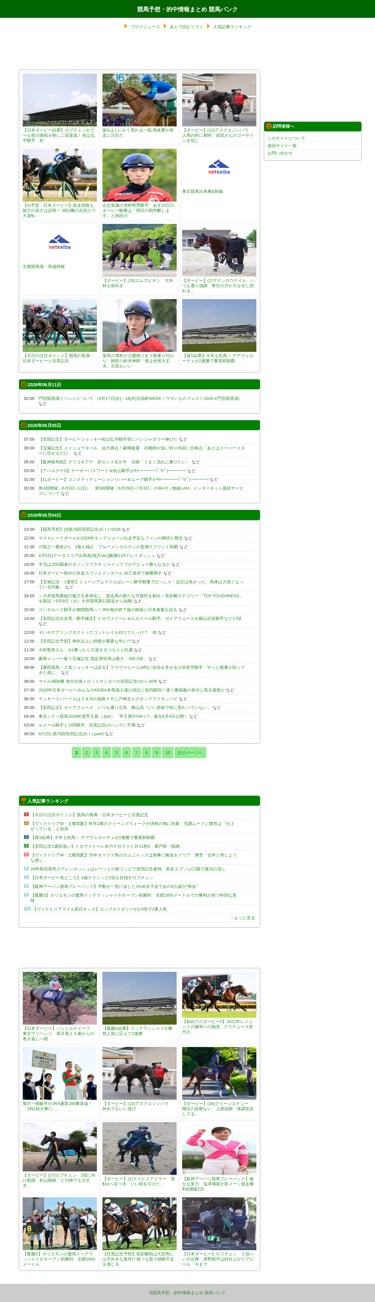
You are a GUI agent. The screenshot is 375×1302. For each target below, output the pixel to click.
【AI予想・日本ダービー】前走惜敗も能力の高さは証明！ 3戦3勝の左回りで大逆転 (60, 208)
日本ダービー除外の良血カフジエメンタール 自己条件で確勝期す (100, 573)
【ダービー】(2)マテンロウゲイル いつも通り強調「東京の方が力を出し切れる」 (219, 283)
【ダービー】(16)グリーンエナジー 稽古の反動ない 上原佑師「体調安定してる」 (219, 1106)
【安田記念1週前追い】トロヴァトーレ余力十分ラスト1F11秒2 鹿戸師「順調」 (107, 846)
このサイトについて (286, 138)
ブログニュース (145, 26)
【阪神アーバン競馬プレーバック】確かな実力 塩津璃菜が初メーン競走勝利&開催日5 (219, 1181)
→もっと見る (242, 917)
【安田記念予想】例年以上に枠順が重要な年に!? (85, 641)
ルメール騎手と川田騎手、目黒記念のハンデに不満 (87, 725)
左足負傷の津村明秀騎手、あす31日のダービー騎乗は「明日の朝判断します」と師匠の (139, 208)
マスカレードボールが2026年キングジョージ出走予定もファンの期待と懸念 (111, 538)
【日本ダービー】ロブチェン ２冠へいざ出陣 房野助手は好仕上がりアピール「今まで (219, 1256)
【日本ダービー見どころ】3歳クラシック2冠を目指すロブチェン (91, 877)
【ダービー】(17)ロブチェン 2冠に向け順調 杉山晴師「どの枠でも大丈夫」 (60, 1178)
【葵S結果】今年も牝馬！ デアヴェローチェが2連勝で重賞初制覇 (219, 355)
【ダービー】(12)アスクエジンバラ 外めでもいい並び (139, 1103)
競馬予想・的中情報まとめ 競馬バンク (187, 9)
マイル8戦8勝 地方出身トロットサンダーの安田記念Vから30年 (98, 681)
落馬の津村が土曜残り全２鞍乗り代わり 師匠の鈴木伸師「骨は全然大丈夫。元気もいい (139, 358)
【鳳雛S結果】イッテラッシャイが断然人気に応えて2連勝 (139, 1028)
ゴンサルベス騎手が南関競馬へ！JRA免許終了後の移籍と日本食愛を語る (108, 609)
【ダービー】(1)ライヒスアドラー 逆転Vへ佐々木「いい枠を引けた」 (139, 1178)
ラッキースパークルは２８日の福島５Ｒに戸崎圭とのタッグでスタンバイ (108, 698)
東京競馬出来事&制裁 (219, 189)
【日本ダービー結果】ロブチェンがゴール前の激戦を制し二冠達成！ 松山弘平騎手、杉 (60, 132)
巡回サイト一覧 (282, 145)
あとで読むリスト (187, 26)
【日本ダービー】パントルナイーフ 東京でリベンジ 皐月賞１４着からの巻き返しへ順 (60, 1031)
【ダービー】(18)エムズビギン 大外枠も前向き (139, 280)
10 (167, 752)
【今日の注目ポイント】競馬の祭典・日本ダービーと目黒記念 (60, 355)
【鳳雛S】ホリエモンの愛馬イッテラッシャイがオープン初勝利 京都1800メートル (60, 1256)
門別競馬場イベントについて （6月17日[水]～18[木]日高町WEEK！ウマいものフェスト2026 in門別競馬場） (140, 398)
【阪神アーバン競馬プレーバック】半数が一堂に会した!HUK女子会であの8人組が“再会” (113, 886)
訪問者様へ (280, 126)
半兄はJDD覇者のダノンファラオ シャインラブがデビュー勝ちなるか (104, 564)
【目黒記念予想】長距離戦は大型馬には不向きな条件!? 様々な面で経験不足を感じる (139, 1256)
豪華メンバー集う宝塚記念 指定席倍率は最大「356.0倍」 (93, 658)
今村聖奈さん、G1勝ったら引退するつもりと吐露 (86, 649)
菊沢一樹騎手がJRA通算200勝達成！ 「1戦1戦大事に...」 (60, 1103)
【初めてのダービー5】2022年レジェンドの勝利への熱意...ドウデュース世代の (219, 1024)
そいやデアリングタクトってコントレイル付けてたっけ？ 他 (98, 632)
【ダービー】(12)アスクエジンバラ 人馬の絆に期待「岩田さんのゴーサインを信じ (219, 132)
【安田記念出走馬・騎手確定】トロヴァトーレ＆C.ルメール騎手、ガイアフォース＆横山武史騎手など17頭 (140, 618)
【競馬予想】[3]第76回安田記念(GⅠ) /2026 (80, 529)
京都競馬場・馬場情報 (60, 264)
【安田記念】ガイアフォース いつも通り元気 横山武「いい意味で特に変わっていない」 (125, 707)
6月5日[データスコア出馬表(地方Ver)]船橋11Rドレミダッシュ (97, 555)
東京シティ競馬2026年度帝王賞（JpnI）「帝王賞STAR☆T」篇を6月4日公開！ (113, 716)
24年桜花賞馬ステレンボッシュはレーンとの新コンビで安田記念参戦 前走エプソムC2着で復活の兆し (128, 868)
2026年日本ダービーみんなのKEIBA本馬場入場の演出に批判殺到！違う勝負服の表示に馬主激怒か (132, 690)
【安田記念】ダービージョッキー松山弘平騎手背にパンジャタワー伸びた (108, 439)
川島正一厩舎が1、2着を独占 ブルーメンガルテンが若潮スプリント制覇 (108, 546)
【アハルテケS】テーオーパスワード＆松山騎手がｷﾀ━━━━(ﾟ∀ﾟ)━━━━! (112, 470)
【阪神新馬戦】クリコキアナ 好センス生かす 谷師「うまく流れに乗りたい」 (114, 461)
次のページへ (190, 752)
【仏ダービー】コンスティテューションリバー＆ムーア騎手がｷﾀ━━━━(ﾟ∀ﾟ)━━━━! (123, 479)
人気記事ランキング (232, 26)
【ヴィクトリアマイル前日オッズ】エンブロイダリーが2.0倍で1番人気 (99, 909)
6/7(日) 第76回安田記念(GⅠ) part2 (71, 733)
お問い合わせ (280, 153)
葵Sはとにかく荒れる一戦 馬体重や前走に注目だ (139, 130)
